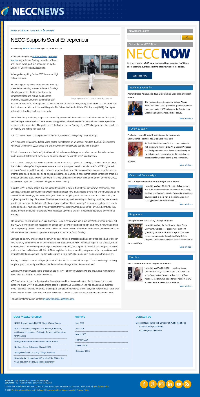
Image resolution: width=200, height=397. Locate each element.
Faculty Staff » (138, 128)
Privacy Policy (83, 390)
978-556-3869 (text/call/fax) (151, 326)
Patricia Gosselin (30, 48)
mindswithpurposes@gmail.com (58, 299)
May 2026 (79, 323)
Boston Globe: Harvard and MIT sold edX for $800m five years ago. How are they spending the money (39, 360)
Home (14, 30)
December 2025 (82, 351)
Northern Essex (39, 56)
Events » (134, 257)
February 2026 (81, 340)
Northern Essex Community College (28, 390)
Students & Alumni (42, 30)
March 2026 (80, 334)
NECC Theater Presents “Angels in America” (150, 263)
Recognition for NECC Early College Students (150, 221)
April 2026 (80, 329)
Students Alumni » (140, 87)
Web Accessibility (101, 386)
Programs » (135, 214)
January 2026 (81, 345)
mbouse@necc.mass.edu (150, 330)
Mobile (25, 30)
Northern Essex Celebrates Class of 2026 (32, 347)
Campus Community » (142, 175)
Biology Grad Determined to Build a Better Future (36, 341)
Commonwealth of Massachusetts (60, 390)
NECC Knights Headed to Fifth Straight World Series (153, 181)
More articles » (186, 118)
